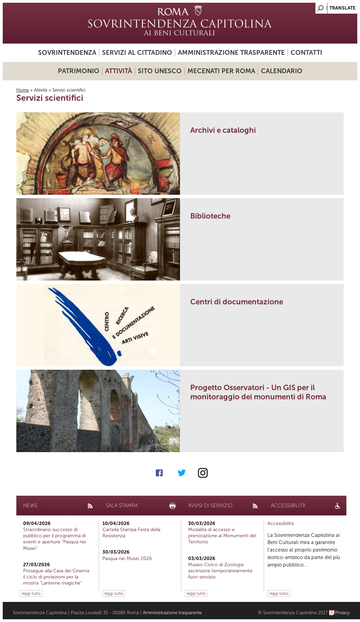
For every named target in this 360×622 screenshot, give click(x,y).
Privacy (342, 612)
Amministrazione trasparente (231, 53)
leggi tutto (31, 593)
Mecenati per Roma (221, 71)
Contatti (306, 53)
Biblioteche (210, 216)
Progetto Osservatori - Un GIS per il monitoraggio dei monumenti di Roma (258, 392)
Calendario (281, 71)
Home (22, 90)
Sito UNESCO (160, 71)
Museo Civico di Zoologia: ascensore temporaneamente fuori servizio (220, 571)
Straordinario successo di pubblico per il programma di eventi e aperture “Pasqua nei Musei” (54, 539)
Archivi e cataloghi (223, 130)
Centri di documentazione (236, 301)
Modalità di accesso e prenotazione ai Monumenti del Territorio (222, 536)
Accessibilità (280, 523)
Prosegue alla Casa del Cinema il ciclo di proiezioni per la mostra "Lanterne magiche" (56, 577)
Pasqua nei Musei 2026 (127, 558)
